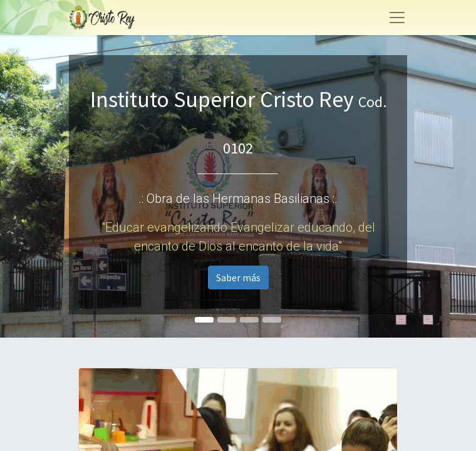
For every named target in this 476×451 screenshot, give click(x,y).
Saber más (238, 277)
